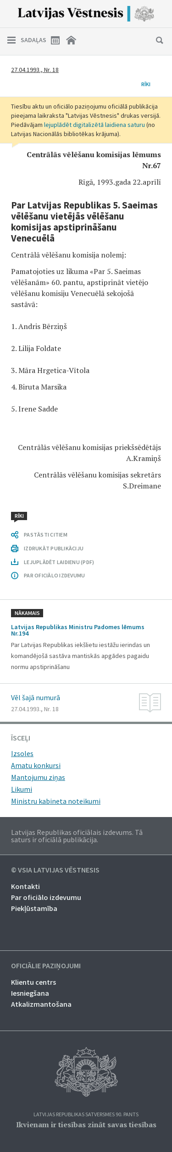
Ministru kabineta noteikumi (55, 801)
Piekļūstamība (34, 908)
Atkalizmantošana (41, 1004)
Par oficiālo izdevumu (46, 897)
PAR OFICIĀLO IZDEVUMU (54, 575)
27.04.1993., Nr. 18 (35, 70)
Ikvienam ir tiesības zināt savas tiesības (86, 1124)
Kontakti (25, 886)
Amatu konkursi (36, 765)
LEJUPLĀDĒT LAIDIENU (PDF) (59, 562)
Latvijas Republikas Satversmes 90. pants (86, 1115)
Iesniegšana (30, 993)
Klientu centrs (33, 982)
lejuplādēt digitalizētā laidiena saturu (94, 125)
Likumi (21, 789)
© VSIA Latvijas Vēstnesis (55, 870)
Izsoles (22, 753)
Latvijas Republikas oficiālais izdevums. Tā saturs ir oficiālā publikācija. (77, 836)
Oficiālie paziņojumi (46, 966)
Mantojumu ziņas (38, 777)
